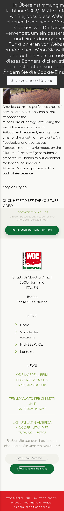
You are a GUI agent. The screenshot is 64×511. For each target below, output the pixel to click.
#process (10, 147)
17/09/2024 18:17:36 (32, 433)
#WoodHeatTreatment (20, 132)
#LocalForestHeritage (20, 122)
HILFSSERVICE (31, 344)
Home (25, 325)
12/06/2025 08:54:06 (32, 385)
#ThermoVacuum (16, 168)
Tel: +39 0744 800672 (32, 302)
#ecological (11, 142)
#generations (43, 153)
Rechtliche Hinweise (37, 502)
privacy (16, 502)
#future (9, 153)
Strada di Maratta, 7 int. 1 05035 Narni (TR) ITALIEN (32, 282)
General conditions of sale (32, 507)
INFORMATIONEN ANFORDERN (32, 230)
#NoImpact (41, 147)
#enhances (11, 117)
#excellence (24, 173)
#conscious (37, 142)
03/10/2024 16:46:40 (32, 409)
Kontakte (27, 351)
